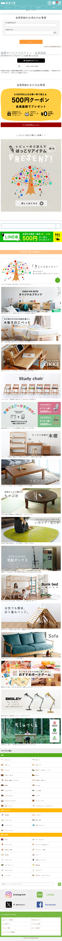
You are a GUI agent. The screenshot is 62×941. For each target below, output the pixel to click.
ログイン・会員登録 (7, 920)
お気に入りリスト (36, 920)
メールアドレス (10, 22)
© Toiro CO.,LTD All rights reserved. (31, 938)
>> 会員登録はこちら (31, 125)
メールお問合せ (35, 928)
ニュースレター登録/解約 (8, 932)
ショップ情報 (6, 928)
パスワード (9, 30)
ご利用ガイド (6, 924)
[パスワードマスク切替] (55, 32)
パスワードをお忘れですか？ (52, 46)
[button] (31, 60)
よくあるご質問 (35, 924)
